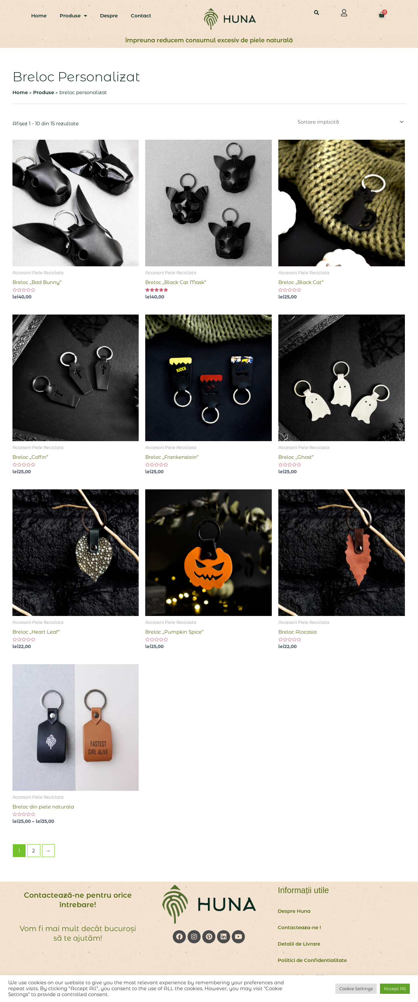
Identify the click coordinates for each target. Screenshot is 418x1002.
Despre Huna (294, 911)
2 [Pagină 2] (33, 851)
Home (39, 15)
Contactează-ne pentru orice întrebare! (78, 900)
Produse (73, 16)
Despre (109, 15)
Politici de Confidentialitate (312, 960)
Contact (141, 15)
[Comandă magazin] (350, 121)
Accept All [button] (395, 988)
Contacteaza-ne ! (299, 927)
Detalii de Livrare (299, 944)
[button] (343, 13)
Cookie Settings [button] (356, 988)
